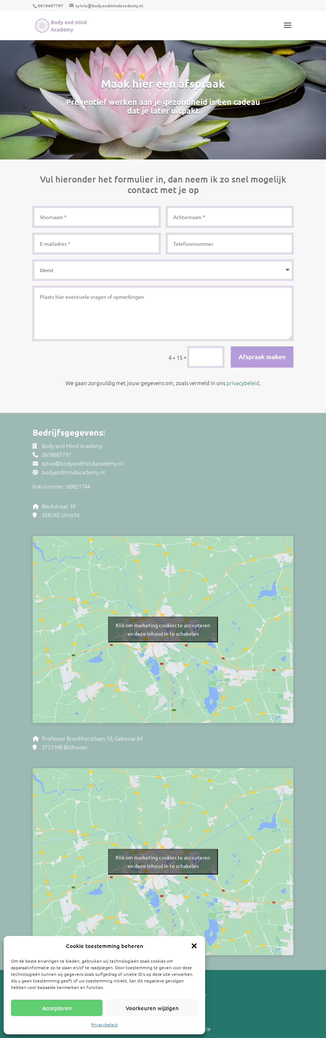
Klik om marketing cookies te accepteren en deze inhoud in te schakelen (163, 629)
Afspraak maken (262, 357)
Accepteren (57, 1008)
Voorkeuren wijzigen (152, 1008)
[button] (194, 945)
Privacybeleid (104, 1024)
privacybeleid (242, 383)
